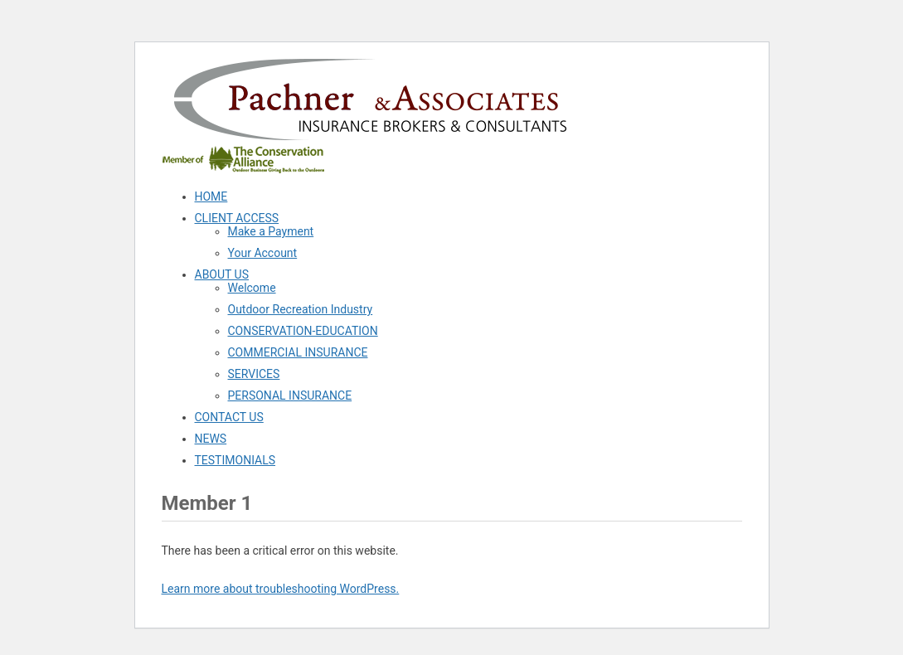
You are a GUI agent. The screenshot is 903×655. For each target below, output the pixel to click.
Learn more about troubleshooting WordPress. (281, 588)
